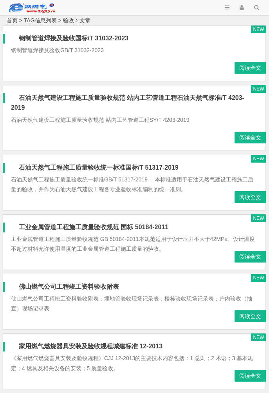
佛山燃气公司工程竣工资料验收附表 (69, 286)
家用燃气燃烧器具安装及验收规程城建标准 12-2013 (90, 346)
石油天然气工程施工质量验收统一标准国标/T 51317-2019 (99, 167)
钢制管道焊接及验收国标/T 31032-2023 (73, 38)
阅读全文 (250, 68)
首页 (12, 20)
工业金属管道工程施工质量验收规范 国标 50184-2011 (93, 227)
